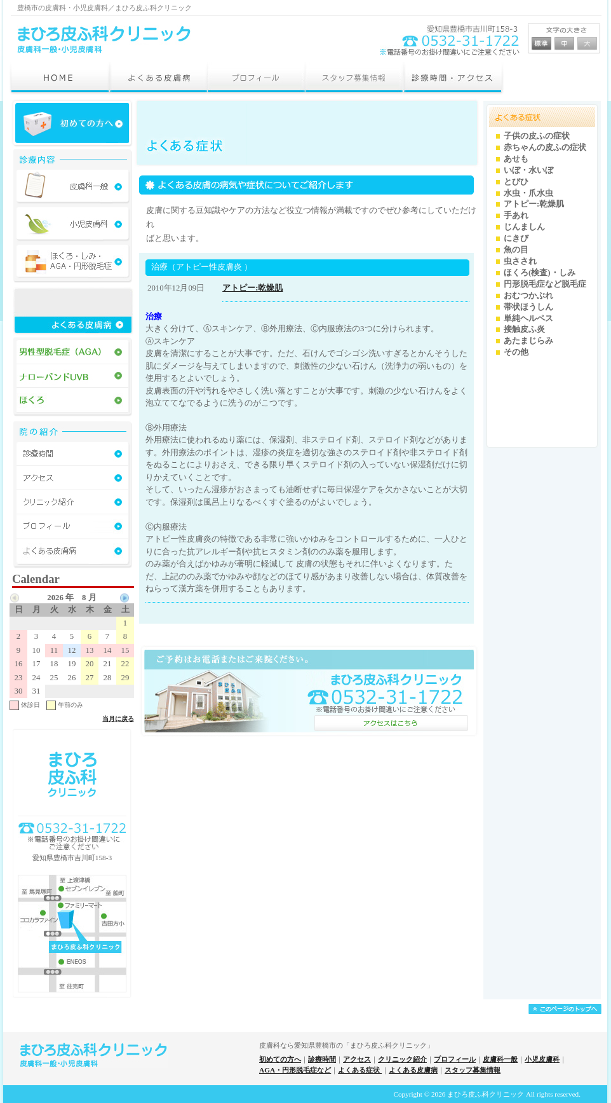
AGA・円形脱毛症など (295, 1070)
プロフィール (455, 1059)
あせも (516, 158)
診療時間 (322, 1059)
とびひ (516, 181)
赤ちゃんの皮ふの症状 (545, 147)
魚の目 (516, 249)
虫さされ (520, 261)
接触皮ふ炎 (524, 329)
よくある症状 (360, 1070)
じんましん (524, 227)
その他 (516, 352)
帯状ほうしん (528, 307)
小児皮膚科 (542, 1059)
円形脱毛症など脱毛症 (545, 284)
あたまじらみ (528, 340)
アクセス (357, 1059)
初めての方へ (280, 1059)
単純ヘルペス (528, 318)
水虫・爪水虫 (528, 193)
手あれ (516, 215)
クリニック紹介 (402, 1059)
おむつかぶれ (528, 295)
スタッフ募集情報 (472, 1070)
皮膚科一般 (500, 1059)
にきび (516, 238)
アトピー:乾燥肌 (252, 288)
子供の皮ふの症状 (537, 136)
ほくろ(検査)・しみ (539, 272)
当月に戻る (118, 718)
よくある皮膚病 (413, 1070)
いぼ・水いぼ (528, 170)
